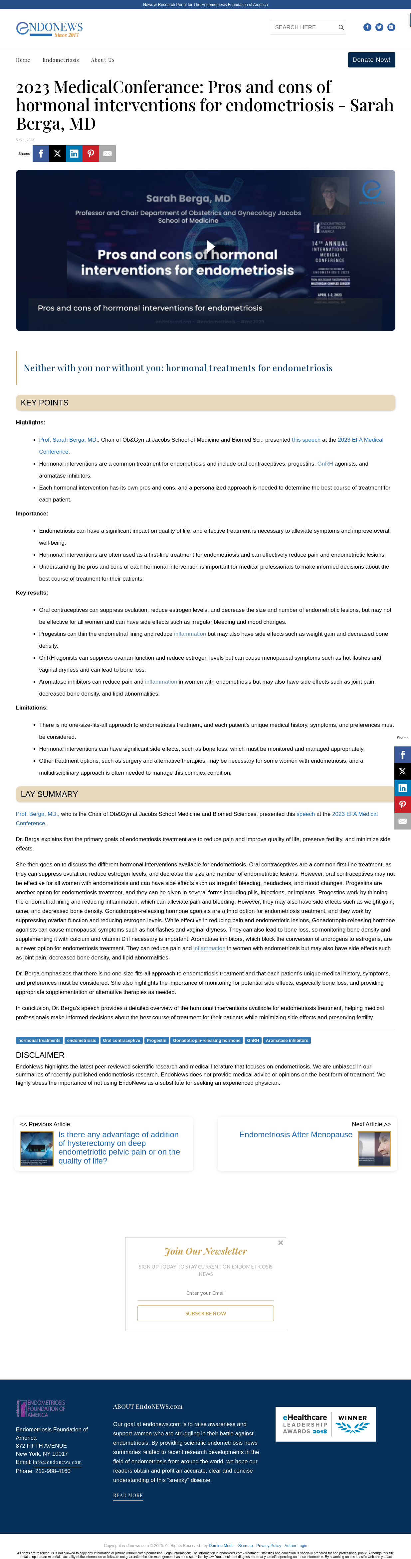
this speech (306, 440)
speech (305, 814)
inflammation (190, 634)
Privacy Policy (268, 1545)
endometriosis (81, 1040)
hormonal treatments (39, 1040)
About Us (103, 59)
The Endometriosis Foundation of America (230, 4)
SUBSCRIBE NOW (205, 1313)
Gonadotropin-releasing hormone (207, 1040)
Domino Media (222, 1545)
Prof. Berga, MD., (38, 814)
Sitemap (245, 1545)
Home (23, 59)
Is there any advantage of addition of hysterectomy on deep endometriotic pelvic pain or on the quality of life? (119, 1147)
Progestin (156, 1040)
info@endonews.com (57, 1462)
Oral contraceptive (121, 1040)
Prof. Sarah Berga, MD (68, 440)
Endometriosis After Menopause (295, 1134)
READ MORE (128, 1495)
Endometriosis (61, 59)
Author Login (296, 1545)
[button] (205, 1251)
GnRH (325, 464)
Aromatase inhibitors (287, 1040)
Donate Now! (371, 59)
